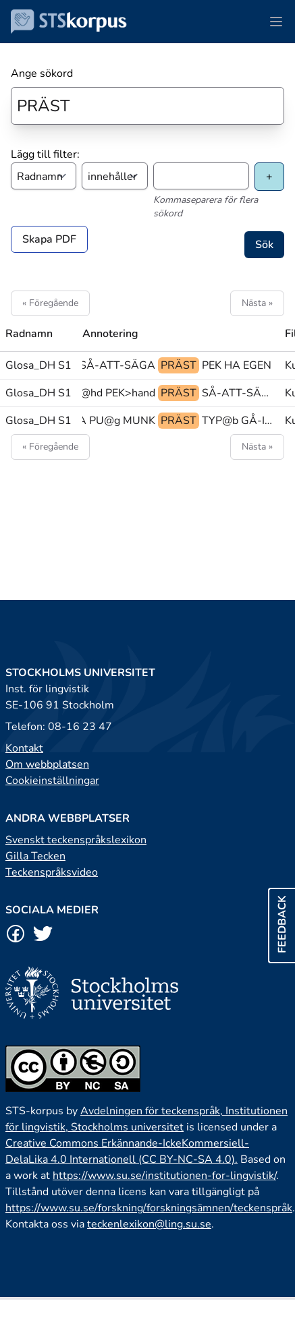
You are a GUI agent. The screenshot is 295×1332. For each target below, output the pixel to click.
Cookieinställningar (52, 780)
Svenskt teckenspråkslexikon (75, 839)
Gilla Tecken (35, 856)
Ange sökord (42, 73)
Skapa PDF (49, 239)
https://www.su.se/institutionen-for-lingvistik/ (164, 1175)
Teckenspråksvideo (51, 872)
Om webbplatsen (47, 764)
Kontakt (24, 748)
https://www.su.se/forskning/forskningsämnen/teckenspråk (148, 1208)
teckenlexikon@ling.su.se (149, 1224)
